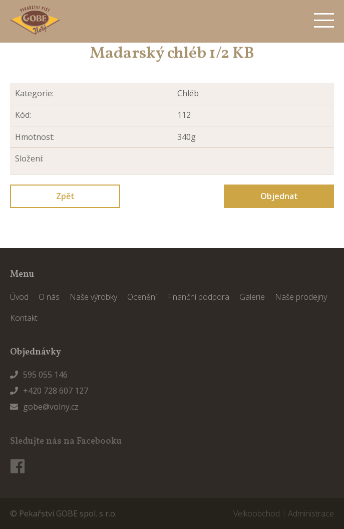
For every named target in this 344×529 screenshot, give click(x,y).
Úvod (19, 296)
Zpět (65, 196)
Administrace (311, 513)
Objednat (279, 196)
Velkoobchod (256, 513)
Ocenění (142, 296)
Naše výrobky (93, 296)
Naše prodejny (301, 296)
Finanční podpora (198, 296)
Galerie (252, 296)
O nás (49, 296)
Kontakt (24, 317)
